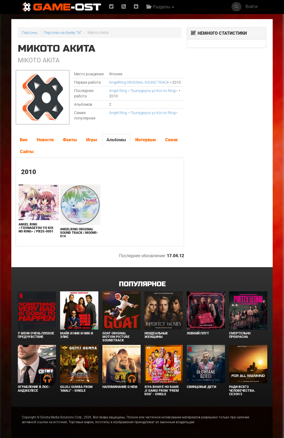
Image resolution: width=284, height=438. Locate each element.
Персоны (30, 32)
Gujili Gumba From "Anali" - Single (76, 388)
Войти (251, 6)
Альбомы (116, 139)
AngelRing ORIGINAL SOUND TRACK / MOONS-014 (79, 232)
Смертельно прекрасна (240, 335)
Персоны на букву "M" (63, 32)
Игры (91, 139)
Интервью (145, 139)
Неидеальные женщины (156, 335)
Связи (171, 139)
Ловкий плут (198, 333)
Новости (45, 139)
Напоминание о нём (119, 387)
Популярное (142, 284)
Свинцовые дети (201, 387)
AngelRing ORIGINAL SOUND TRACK (139, 82)
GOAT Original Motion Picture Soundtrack (116, 336)
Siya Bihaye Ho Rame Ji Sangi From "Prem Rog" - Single (161, 390)
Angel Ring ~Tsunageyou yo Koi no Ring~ (143, 91)
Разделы (160, 6)
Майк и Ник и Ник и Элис (76, 335)
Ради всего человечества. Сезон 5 (242, 390)
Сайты (27, 151)
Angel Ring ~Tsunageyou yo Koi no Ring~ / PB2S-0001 (36, 227)
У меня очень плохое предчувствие (36, 335)
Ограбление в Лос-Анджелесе (34, 388)
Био (23, 139)
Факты (70, 139)
